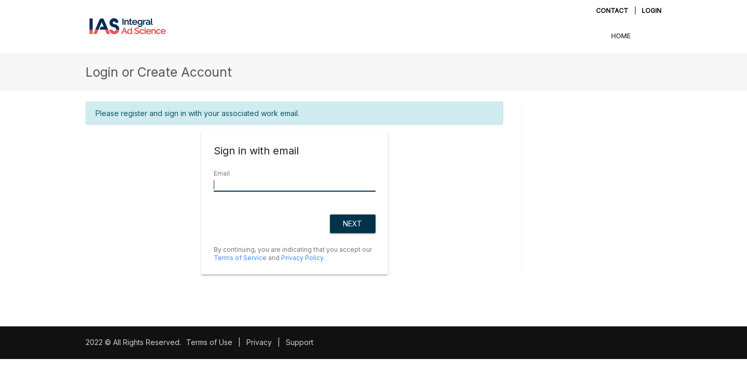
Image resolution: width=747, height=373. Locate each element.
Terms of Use (209, 342)
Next (352, 223)
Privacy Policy (302, 258)
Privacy (259, 342)
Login (651, 11)
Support (299, 342)
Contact (612, 11)
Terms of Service (240, 258)
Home (620, 36)
